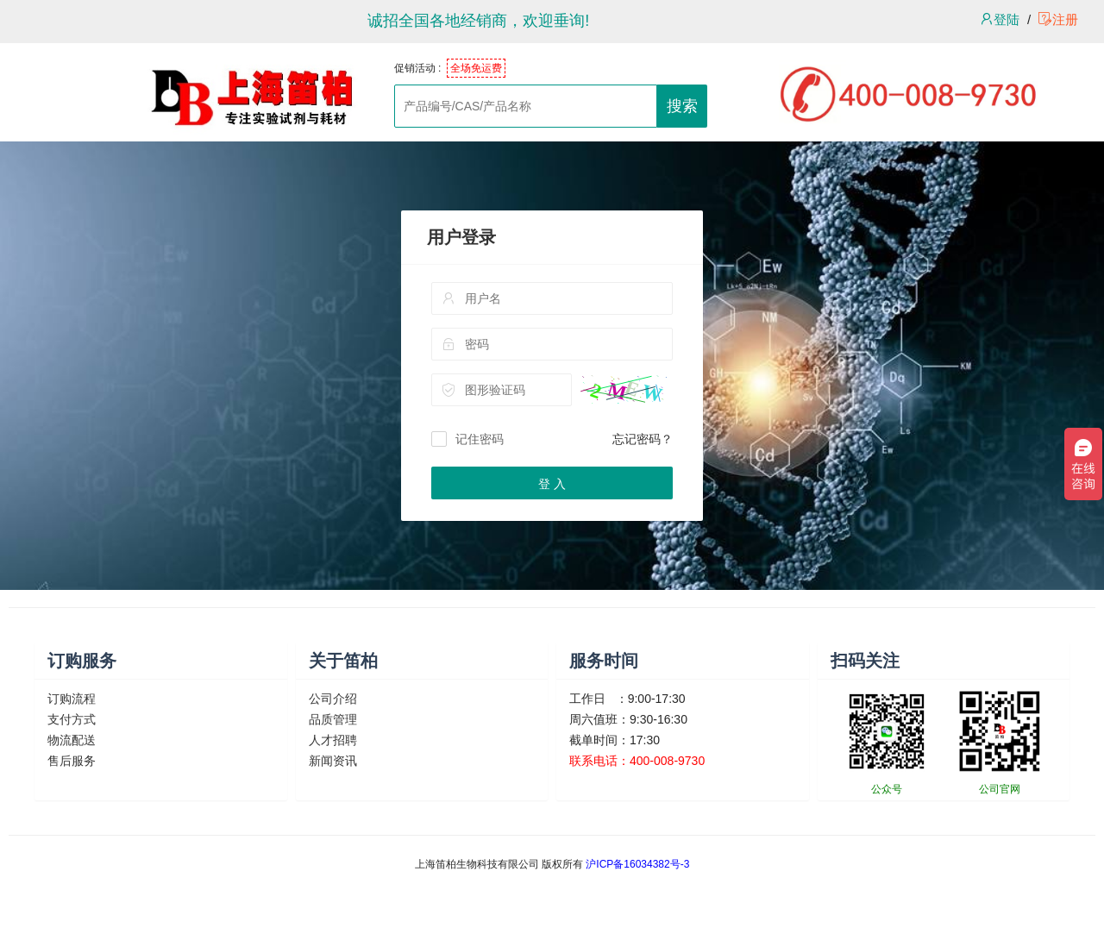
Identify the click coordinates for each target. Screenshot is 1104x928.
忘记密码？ (642, 439)
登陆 (999, 19)
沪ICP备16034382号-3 (637, 864)
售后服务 (71, 761)
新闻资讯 (333, 761)
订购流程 (71, 698)
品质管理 (333, 719)
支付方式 (71, 719)
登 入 (552, 484)
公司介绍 (333, 698)
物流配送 (71, 740)
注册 (1058, 19)
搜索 (682, 106)
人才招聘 (333, 740)
